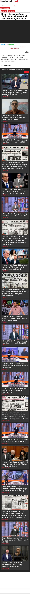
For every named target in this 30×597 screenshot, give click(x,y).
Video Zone (11, 11)
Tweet (7, 44)
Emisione (3, 11)
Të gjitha (26, 72)
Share (2, 44)
